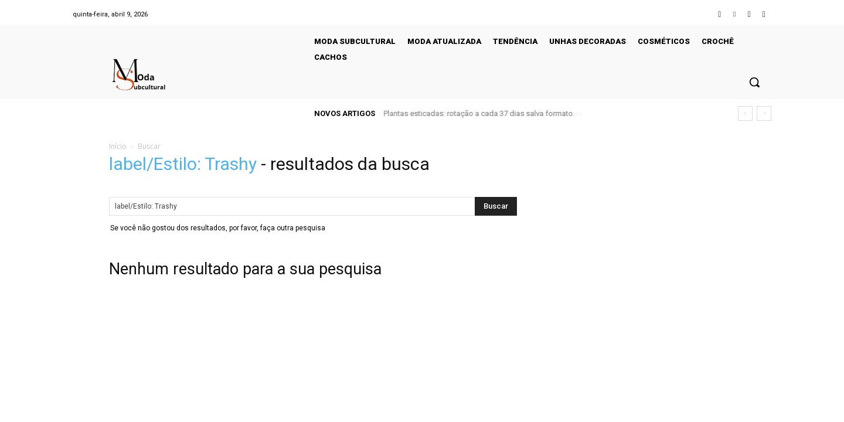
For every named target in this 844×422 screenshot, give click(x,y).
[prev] (745, 113)
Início (118, 146)
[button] (754, 82)
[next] (764, 113)
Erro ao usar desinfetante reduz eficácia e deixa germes (480, 113)
